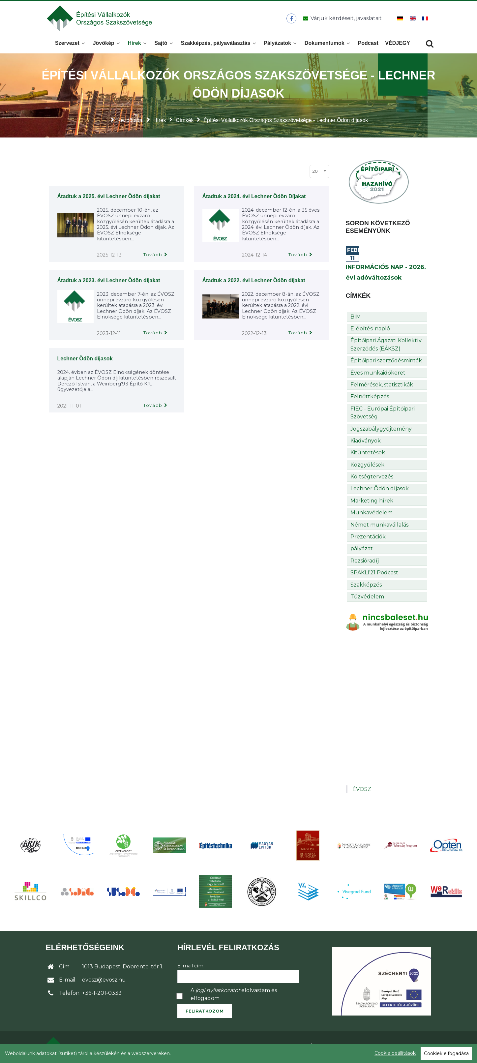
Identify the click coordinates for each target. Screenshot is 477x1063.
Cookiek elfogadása (446, 1053)
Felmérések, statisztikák (381, 386)
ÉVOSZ (361, 791)
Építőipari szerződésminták (386, 362)
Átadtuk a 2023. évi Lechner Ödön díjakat (108, 282)
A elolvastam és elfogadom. (234, 996)
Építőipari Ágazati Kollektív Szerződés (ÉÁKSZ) (386, 346)
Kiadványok (365, 443)
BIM (355, 319)
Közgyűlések (367, 467)
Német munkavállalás (379, 527)
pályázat (361, 550)
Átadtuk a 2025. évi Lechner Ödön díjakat (108, 198)
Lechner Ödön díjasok (85, 360)
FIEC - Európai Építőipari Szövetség (382, 415)
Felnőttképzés (369, 398)
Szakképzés (366, 587)
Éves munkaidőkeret (377, 375)
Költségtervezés (371, 478)
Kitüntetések (367, 454)
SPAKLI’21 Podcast (374, 574)
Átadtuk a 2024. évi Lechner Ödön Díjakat (254, 198)
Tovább (153, 256)
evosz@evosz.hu (104, 982)
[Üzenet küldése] (341, 19)
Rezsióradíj (364, 563)
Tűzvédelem (367, 598)
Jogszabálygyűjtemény (381, 431)
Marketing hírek (371, 503)
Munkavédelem (371, 514)
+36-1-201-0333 (102, 995)
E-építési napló (370, 330)
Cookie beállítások (395, 1053)
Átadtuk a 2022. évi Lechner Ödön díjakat (253, 282)
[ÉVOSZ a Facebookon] (291, 19)
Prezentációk (368, 538)
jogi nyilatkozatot (217, 992)
